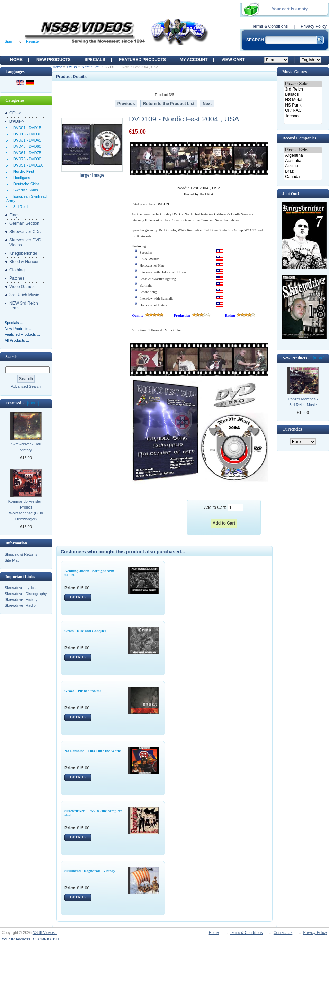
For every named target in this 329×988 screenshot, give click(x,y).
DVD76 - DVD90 (26, 159)
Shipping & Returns (21, 554)
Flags (14, 215)
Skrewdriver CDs (25, 231)
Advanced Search (26, 386)
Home (16, 59)
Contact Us (283, 932)
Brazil (302, 171)
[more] (32, 403)
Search (11, 356)
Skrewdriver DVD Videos (25, 242)
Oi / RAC (302, 110)
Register (33, 41)
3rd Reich (20, 207)
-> (16, 121)
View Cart (232, 59)
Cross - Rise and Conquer (85, 631)
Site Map (12, 560)
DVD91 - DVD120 (27, 165)
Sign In (10, 41)
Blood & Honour (24, 261)
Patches (16, 278)
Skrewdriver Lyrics (20, 588)
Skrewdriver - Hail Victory (26, 447)
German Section (24, 223)
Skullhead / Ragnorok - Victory (89, 871)
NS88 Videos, (45, 932)
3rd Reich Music (24, 294)
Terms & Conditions (270, 26)
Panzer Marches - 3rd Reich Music (303, 402)
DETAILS (78, 597)
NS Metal (302, 99)
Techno (302, 116)
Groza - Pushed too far (82, 691)
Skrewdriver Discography (26, 593)
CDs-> (15, 113)
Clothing (17, 269)
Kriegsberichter (23, 253)
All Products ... (17, 340)
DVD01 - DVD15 (26, 128)
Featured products (142, 59)
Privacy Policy (314, 26)
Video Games (22, 286)
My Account (194, 59)
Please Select (302, 83)
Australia (302, 160)
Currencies (292, 429)
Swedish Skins (24, 190)
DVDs (72, 67)
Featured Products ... (22, 334)
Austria (302, 166)
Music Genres (294, 71)
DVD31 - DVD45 (26, 140)
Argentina (302, 155)
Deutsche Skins (25, 184)
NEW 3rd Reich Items (23, 305)
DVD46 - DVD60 (26, 146)
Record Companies (299, 138)
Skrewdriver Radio (20, 605)
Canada (302, 176)
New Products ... (19, 328)
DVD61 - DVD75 (26, 153)
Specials (95, 59)
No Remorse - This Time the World (92, 751)
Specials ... (14, 323)
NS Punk (302, 105)
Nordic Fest (91, 67)
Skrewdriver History (21, 599)
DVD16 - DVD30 (26, 134)
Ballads (302, 94)
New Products (53, 59)
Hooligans (20, 178)
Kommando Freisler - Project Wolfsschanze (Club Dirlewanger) (26, 510)
